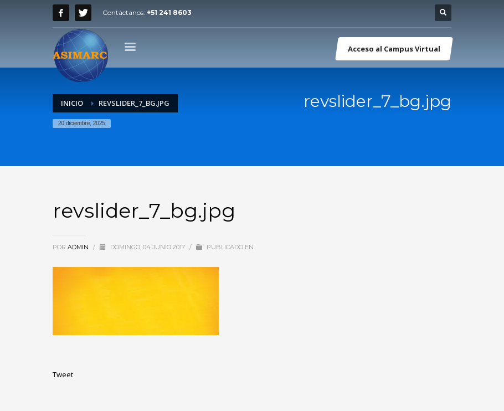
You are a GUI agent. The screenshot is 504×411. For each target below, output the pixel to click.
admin (79, 247)
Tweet (63, 374)
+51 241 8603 (169, 12)
